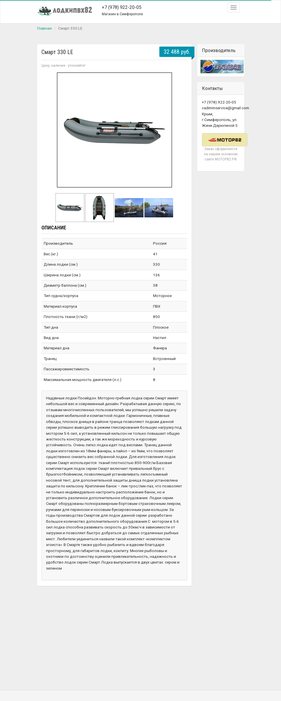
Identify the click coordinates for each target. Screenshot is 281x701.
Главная (44, 28)
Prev (48, 130)
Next (179, 130)
